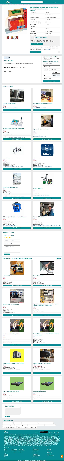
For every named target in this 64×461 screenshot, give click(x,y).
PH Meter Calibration (37, 186)
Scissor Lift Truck (12, 434)
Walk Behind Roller (36, 432)
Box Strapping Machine (25, 433)
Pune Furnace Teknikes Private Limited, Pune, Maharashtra (13, 194)
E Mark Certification (37, 156)
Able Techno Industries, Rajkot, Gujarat (10, 106)
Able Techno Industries (8, 421)
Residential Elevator (55, 433)
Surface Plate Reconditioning (39, 389)
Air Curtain (45, 438)
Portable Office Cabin (28, 435)
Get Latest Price (44, 7)
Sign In (55, 1)
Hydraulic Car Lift (7, 434)
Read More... (48, 48)
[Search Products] (21, 1)
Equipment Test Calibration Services (41, 127)
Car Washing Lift (36, 440)
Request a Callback (35, 50)
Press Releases (14, 447)
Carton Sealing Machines (33, 433)
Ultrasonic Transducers (35, 439)
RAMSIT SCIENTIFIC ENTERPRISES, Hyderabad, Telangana (14, 135)
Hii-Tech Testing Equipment (8, 423)
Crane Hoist (36, 437)
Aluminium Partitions (10, 433)
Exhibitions (6, 453)
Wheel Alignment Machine (48, 440)
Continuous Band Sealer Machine (45, 439)
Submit (7, 252)
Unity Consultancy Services (21, 423)
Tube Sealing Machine (48, 432)
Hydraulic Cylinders (32, 436)
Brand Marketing (35, 452)
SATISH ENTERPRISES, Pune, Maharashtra (41, 193)
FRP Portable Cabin (10, 435)
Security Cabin (26, 434)
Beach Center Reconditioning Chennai (11, 332)
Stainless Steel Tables (17, 433)
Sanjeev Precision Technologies (41, 36)
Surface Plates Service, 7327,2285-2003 (42, 361)
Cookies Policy (21, 447)
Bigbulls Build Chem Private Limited (46, 421)
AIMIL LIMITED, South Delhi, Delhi (39, 106)
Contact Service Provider (38, 42)
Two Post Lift (42, 440)
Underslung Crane (26, 437)
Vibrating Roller (42, 432)
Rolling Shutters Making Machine (28, 440)
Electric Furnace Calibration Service (10, 185)
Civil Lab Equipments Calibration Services (12, 156)
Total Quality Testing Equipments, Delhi (10, 223)
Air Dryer (21, 440)
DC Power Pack (25, 436)
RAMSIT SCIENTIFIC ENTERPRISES (30, 421)
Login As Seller (35, 456)
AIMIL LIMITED (17, 421)
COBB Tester (46, 437)
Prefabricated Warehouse (44, 435)
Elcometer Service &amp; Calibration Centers (43, 101)
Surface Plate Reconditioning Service (11, 389)
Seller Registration (36, 447)
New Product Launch (36, 453)
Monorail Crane (40, 437)
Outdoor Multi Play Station (28, 432)
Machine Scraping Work (38, 274)
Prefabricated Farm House (39, 434)
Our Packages (35, 450)
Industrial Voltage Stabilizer (9, 437)
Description (7, 56)
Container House (10, 436)
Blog (5, 451)
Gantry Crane (31, 437)
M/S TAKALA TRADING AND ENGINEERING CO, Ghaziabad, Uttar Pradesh (47, 223)
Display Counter (40, 433)
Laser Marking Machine (15, 432)
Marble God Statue (40, 438)
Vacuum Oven (16, 436)
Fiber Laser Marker (26, 438)
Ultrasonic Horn (11, 439)
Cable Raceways (17, 439)
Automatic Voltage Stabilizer (18, 437)
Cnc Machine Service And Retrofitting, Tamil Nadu (13, 361)
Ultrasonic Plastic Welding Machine (25, 439)
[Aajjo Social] (53, 430)
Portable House (32, 434)
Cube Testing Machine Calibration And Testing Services (15, 215)
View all (58, 256)
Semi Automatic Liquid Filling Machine (13, 440)
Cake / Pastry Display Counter (17, 438)
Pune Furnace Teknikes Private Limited (36, 423)
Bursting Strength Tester (52, 437)
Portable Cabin (21, 432)
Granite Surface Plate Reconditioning (11, 302)
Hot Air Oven (21, 436)
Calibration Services (14, 3)
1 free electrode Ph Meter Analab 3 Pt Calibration (13, 126)
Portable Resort (52, 434)
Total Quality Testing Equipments (9, 425)
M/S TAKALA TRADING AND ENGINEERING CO (27, 425)
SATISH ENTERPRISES (50, 423)
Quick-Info (6, 452)
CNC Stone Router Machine (47, 436)
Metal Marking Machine (33, 438)
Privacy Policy (21, 450)
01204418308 (49, 447)
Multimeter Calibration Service (9, 274)
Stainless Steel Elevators (20, 434)
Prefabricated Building (35, 435)
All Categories (14, 450)
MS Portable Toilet (46, 434)
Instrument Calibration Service (39, 215)
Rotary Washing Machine (56, 436)
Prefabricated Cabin (21, 435)
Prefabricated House (51, 435)
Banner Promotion (36, 451)
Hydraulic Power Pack (38, 436)
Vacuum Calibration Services (9, 101)
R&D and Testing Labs (8, 3)
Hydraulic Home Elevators (47, 433)
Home (3, 3)
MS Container (15, 435)
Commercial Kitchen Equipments (52, 438)
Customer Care (6, 450)
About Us (5, 447)
